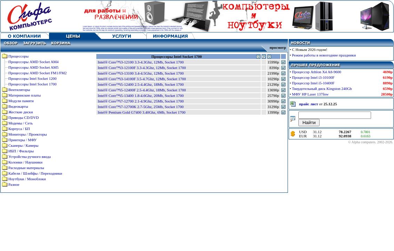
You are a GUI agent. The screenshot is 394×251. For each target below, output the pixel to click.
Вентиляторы (19, 90)
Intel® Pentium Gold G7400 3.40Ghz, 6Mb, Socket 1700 (141, 112)
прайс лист (308, 104)
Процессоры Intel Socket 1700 (32, 84)
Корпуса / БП (19, 129)
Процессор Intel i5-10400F (313, 83)
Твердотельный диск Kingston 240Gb (322, 88)
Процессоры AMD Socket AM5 (33, 67)
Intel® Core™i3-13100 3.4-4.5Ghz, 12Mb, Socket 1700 (141, 73)
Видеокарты (18, 106)
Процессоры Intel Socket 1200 (32, 78)
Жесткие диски (20, 112)
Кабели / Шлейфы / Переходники (35, 173)
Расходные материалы (26, 168)
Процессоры (18, 56)
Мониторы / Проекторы (27, 134)
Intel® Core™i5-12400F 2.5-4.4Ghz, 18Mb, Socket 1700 (142, 90)
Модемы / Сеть (20, 123)
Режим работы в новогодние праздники (324, 55)
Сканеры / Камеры (23, 145)
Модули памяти (21, 101)
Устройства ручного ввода (29, 156)
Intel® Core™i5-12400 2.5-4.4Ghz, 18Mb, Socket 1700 (141, 84)
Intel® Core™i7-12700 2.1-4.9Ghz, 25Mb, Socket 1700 (141, 101)
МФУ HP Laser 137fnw (310, 94)
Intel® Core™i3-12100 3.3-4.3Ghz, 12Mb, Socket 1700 (141, 62)
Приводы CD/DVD (23, 117)
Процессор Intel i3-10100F (313, 77)
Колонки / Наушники (25, 162)
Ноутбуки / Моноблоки (27, 179)
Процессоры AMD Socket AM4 (33, 62)
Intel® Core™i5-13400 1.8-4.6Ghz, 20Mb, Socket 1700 (141, 95)
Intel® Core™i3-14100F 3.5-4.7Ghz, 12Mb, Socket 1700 (142, 79)
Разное (13, 184)
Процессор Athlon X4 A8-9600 (316, 72)
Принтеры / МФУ (22, 140)
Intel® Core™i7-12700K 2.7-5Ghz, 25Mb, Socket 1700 (141, 107)
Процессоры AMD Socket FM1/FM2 (37, 73)
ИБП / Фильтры (21, 151)
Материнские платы (24, 95)
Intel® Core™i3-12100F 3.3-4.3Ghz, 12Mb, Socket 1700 (142, 68)
